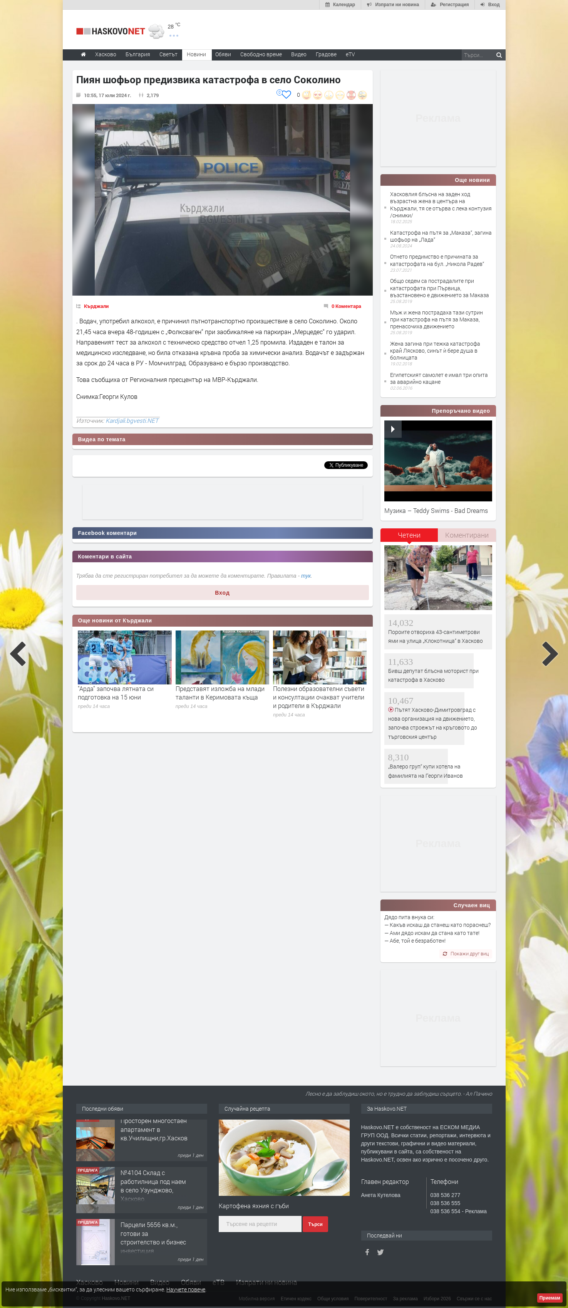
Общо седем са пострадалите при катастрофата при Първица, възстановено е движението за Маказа (439, 287)
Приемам (550, 1298)
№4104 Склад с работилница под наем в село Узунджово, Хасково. (153, 1190)
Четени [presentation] (409, 535)
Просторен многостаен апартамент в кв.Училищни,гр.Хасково (156, 1134)
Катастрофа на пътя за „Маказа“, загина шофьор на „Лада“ (441, 236)
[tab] (409, 537)
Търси (315, 1224)
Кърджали (96, 306)
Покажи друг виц (466, 953)
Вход (222, 593)
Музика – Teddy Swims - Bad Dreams (436, 510)
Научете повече (185, 1289)
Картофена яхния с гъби (254, 1206)
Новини (196, 54)
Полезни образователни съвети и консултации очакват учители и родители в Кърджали (318, 697)
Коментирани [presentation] (467, 535)
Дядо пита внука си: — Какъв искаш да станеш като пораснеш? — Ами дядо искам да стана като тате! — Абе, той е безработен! (437, 928)
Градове (326, 54)
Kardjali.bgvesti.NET (132, 420)
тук (306, 576)
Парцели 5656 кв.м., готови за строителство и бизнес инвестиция (153, 1242)
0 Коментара (346, 306)
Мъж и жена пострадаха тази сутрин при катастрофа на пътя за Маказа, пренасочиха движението (436, 319)
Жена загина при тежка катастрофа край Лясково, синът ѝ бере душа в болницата (435, 350)
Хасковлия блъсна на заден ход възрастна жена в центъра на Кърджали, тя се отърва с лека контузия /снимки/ (441, 204)
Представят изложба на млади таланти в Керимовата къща (220, 692)
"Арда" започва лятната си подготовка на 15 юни (116, 692)
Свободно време (261, 54)
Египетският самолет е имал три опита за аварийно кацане (439, 378)
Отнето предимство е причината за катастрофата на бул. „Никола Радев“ (437, 260)
